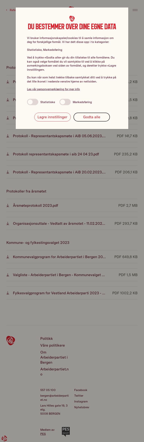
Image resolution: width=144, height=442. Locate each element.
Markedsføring (75, 102)
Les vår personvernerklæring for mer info (53, 89)
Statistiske (41, 102)
